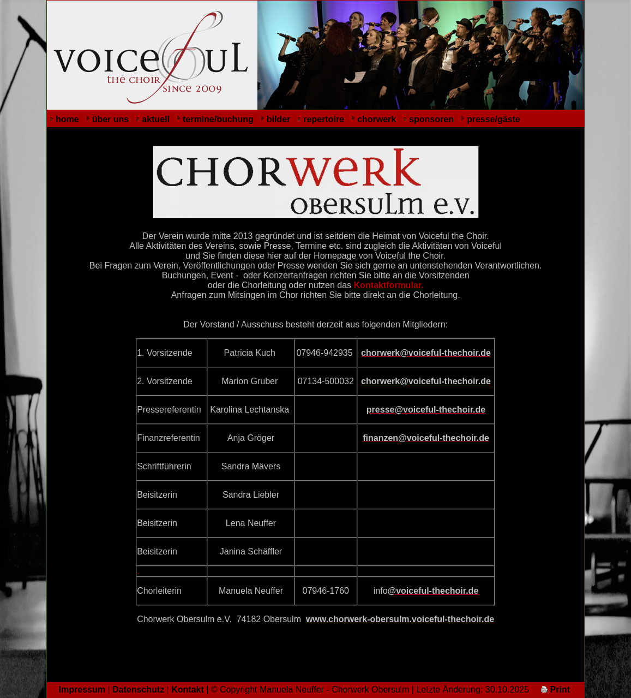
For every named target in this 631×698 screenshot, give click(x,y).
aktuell (156, 119)
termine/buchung (218, 119)
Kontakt (187, 689)
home (67, 119)
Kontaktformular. (389, 285)
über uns (110, 119)
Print (555, 689)
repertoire (323, 119)
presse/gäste (493, 119)
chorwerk (376, 119)
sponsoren (431, 119)
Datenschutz (138, 689)
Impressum (82, 689)
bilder (279, 119)
